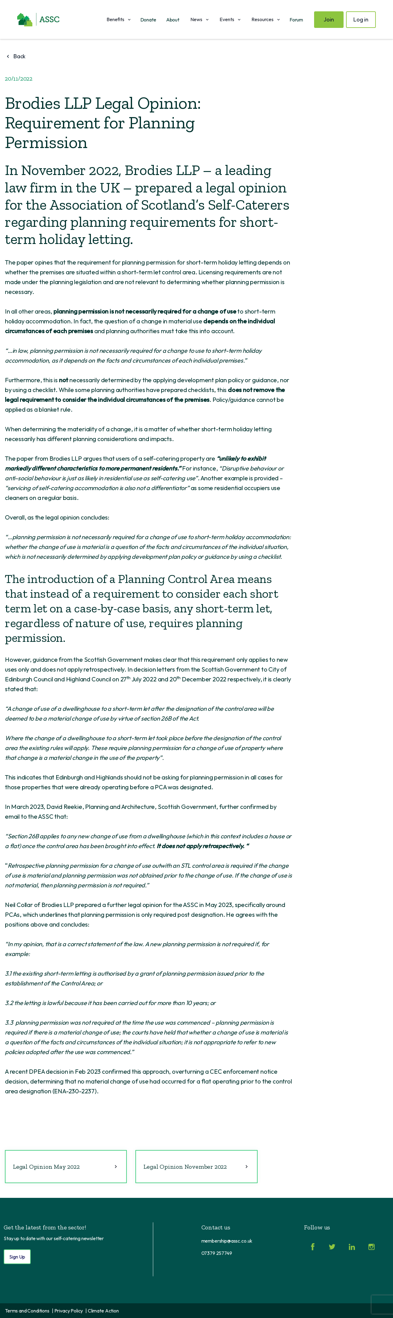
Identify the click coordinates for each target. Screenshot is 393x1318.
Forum (296, 20)
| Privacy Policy (67, 1311)
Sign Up (17, 1257)
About (172, 20)
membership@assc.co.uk (227, 1241)
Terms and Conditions (27, 1311)
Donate (148, 20)
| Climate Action (102, 1311)
